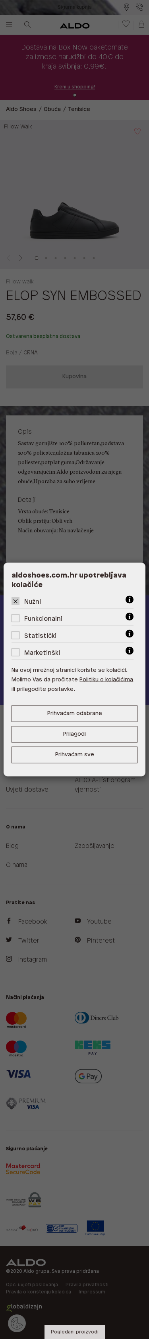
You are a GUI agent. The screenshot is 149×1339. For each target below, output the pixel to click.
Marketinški (42, 653)
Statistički (40, 636)
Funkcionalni (43, 619)
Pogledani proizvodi (75, 1332)
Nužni (32, 602)
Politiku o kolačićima (106, 680)
